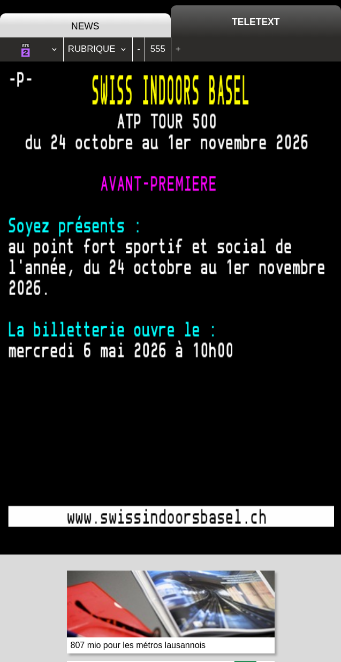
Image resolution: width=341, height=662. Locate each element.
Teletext (255, 22)
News (85, 26)
